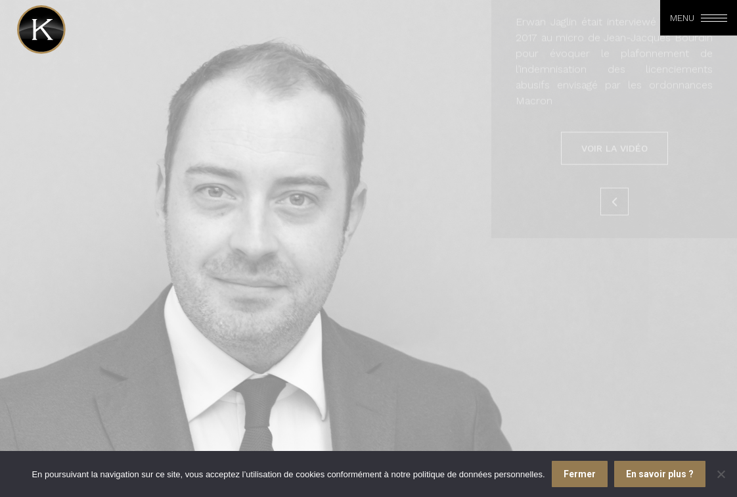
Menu (682, 17)
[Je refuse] (720, 474)
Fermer (580, 474)
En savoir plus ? (660, 474)
